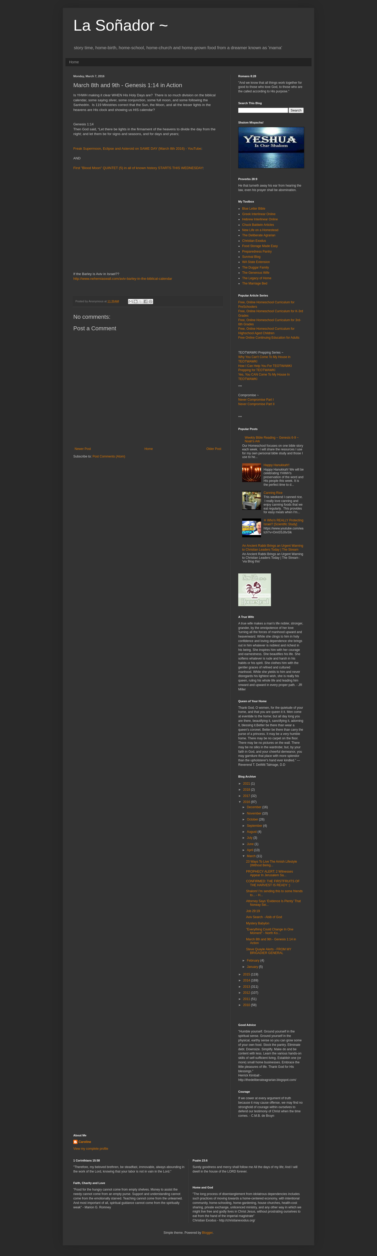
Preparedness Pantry (257, 251)
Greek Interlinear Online (258, 214)
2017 (247, 796)
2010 (247, 1005)
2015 (247, 974)
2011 (247, 999)
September (255, 826)
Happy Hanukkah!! (277, 465)
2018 (247, 789)
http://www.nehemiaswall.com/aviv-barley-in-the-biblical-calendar (122, 279)
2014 (247, 980)
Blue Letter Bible (253, 208)
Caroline (85, 1142)
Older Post (213, 449)
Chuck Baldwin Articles (258, 225)
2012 (247, 993)
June (250, 844)
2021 (247, 783)
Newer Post (83, 449)
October (253, 819)
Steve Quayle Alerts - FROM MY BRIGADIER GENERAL (268, 951)
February (253, 960)
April (250, 850)
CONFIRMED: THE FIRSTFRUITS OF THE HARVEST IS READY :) (273, 883)
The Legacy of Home (256, 278)
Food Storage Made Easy (260, 246)
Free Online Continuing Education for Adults (268, 337)
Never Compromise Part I (256, 399)
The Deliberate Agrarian (258, 235)
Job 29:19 (253, 911)
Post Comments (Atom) (108, 456)
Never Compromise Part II (256, 404)
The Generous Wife (255, 273)
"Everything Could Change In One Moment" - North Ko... (269, 931)
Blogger (207, 1233)
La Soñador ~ (120, 25)
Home (74, 62)
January (253, 967)
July (250, 838)
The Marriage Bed (254, 283)
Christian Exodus (254, 241)
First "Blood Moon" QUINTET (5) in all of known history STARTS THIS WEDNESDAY (138, 168)
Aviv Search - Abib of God (264, 917)
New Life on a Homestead (260, 230)
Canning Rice (273, 493)
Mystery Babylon (257, 923)
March (252, 856)
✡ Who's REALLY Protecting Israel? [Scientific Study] (283, 522)
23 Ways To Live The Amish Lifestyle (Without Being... (271, 863)
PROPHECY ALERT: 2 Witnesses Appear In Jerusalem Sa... (269, 873)
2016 (247, 802)
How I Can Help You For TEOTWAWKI (265, 366)
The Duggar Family (255, 267)
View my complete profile (90, 1149)
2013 (247, 987)
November (254, 813)
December (254, 807)
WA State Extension (256, 262)
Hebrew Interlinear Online (260, 219)
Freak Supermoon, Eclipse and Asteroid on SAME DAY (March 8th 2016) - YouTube (137, 148)
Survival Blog (251, 257)
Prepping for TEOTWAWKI (256, 370)
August (252, 832)
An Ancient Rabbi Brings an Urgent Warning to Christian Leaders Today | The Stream (272, 547)
